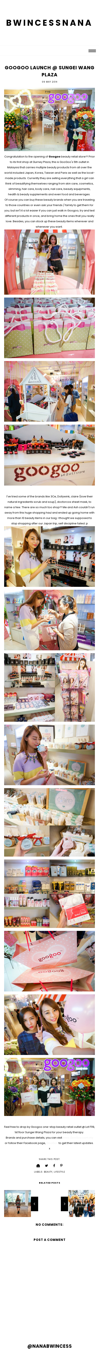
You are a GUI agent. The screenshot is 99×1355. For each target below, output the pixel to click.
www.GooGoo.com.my (78, 1138)
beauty (48, 1171)
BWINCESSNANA (49, 23)
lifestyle (59, 1171)
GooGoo (52, 1143)
